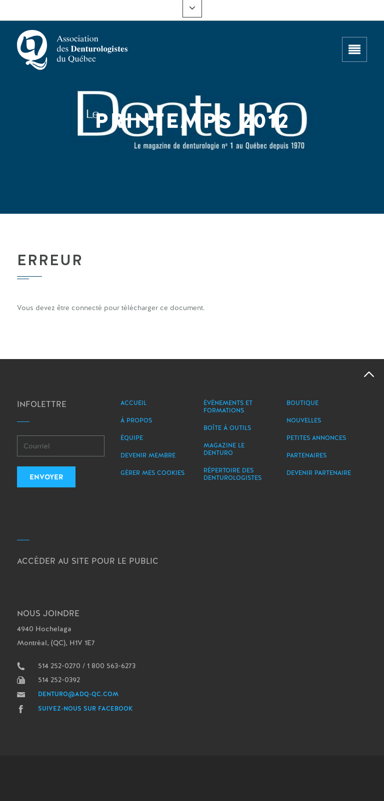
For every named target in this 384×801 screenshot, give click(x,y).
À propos (136, 420)
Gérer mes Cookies (152, 473)
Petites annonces (316, 438)
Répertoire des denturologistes (233, 474)
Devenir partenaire (318, 473)
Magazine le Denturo (224, 449)
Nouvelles (303, 420)
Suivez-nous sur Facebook (85, 709)
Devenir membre (148, 455)
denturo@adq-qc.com (78, 694)
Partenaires (306, 455)
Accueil (133, 403)
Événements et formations (228, 406)
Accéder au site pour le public (87, 561)
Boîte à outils (227, 428)
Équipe (131, 438)
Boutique (302, 403)
